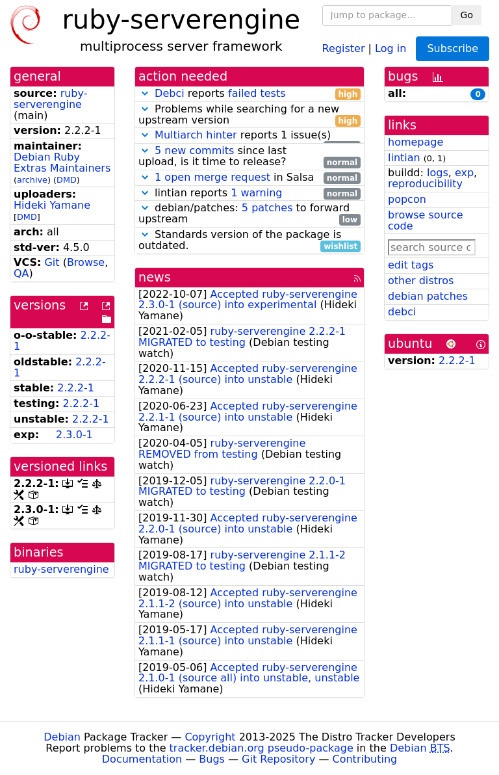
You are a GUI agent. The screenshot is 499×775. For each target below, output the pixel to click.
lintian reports (249, 193)
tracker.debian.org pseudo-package (261, 748)
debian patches (428, 296)
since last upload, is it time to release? (249, 157)
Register (343, 48)
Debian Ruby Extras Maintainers (62, 162)
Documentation (142, 759)
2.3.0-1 (74, 434)
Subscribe (452, 48)
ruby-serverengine (50, 99)
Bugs (212, 759)
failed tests (256, 93)
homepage (415, 142)
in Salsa (249, 177)
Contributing (365, 759)
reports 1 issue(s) (249, 135)
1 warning (256, 193)
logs (437, 172)
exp (464, 172)
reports (249, 93)
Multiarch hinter (196, 135)
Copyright (210, 737)
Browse (86, 262)
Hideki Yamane (52, 205)
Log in (390, 48)
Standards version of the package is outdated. (249, 241)
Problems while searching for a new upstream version (249, 115)
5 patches (267, 208)
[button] (145, 93)
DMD (67, 180)
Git (51, 262)
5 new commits (194, 150)
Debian (62, 737)
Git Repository (278, 759)
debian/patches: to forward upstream (249, 214)
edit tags (410, 265)
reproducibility (425, 183)
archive (32, 180)
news (154, 277)
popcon (407, 199)
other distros (421, 280)
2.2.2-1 (75, 388)
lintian (404, 157)
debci (402, 312)
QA (21, 273)
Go (467, 15)
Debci (170, 93)
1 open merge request (212, 177)
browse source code (425, 220)
